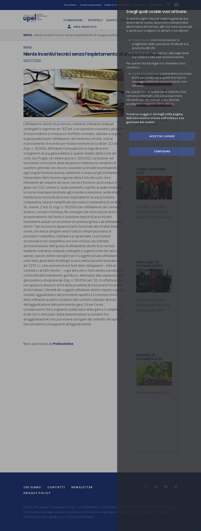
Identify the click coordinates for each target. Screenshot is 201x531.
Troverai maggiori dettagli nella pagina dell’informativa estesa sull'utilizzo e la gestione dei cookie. (155, 118)
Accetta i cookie (162, 136)
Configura (162, 151)
